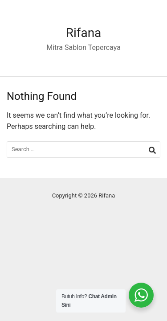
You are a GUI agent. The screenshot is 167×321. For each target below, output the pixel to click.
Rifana (84, 32)
